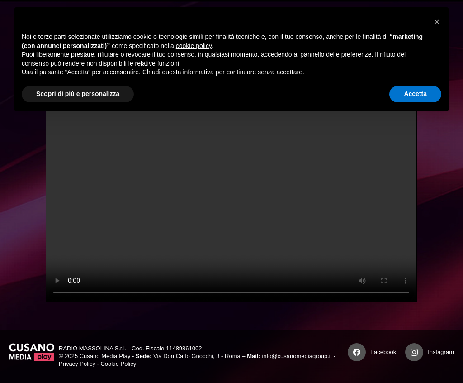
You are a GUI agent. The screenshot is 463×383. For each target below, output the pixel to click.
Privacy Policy (77, 363)
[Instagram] (414, 352)
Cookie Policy (118, 363)
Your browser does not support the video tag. (231, 198)
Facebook (383, 352)
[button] (437, 21)
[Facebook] (357, 352)
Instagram (441, 352)
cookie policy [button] (194, 45)
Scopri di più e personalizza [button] (77, 93)
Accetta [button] (415, 93)
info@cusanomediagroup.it (297, 356)
